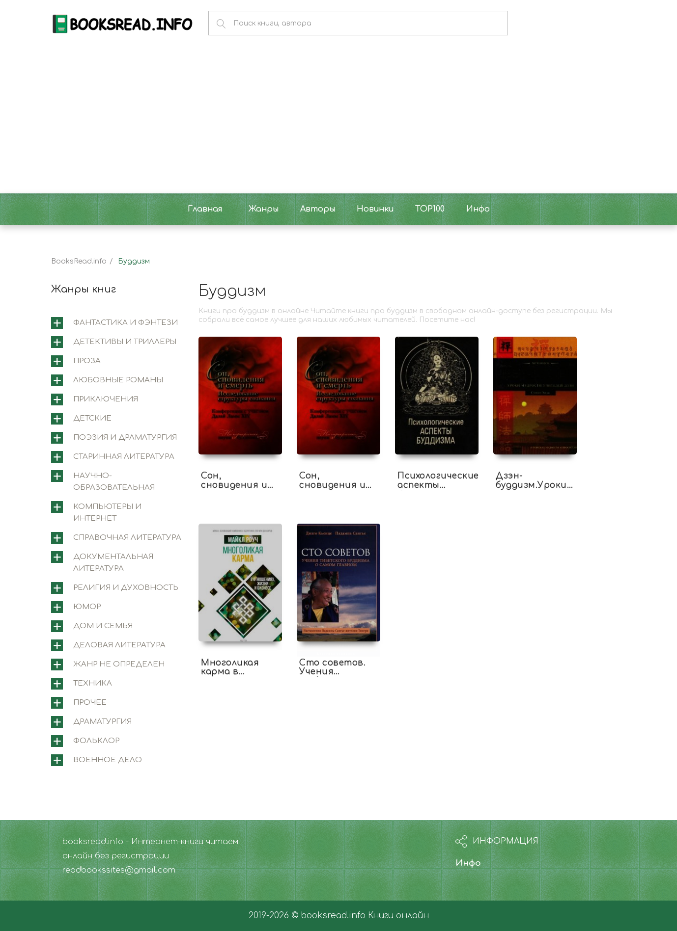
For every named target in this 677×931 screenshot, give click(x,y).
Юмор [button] (87, 607)
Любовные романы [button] (118, 380)
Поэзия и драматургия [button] (125, 437)
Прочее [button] (90, 702)
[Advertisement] (338, 119)
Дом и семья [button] (103, 626)
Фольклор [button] (96, 741)
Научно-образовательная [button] (114, 482)
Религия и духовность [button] (125, 588)
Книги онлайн (398, 915)
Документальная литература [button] (113, 563)
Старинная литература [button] (123, 456)
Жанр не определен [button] (119, 664)
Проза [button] (87, 361)
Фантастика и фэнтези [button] (125, 323)
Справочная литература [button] (127, 537)
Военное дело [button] (107, 760)
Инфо (468, 863)
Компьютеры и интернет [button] (107, 513)
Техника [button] (92, 683)
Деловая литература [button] (119, 645)
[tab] (117, 323)
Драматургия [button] (102, 722)
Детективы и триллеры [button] (124, 342)
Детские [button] (92, 418)
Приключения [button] (105, 399)
